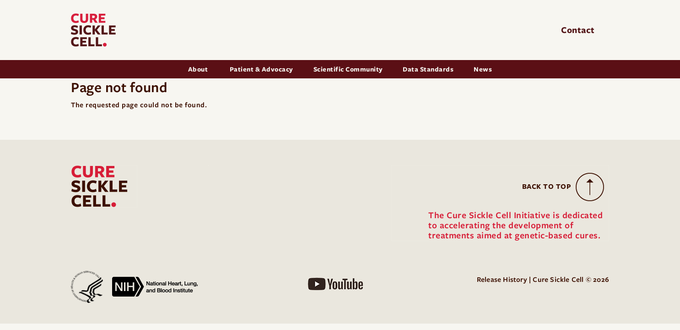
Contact (579, 30)
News (483, 69)
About (199, 69)
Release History (502, 280)
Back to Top (547, 187)
